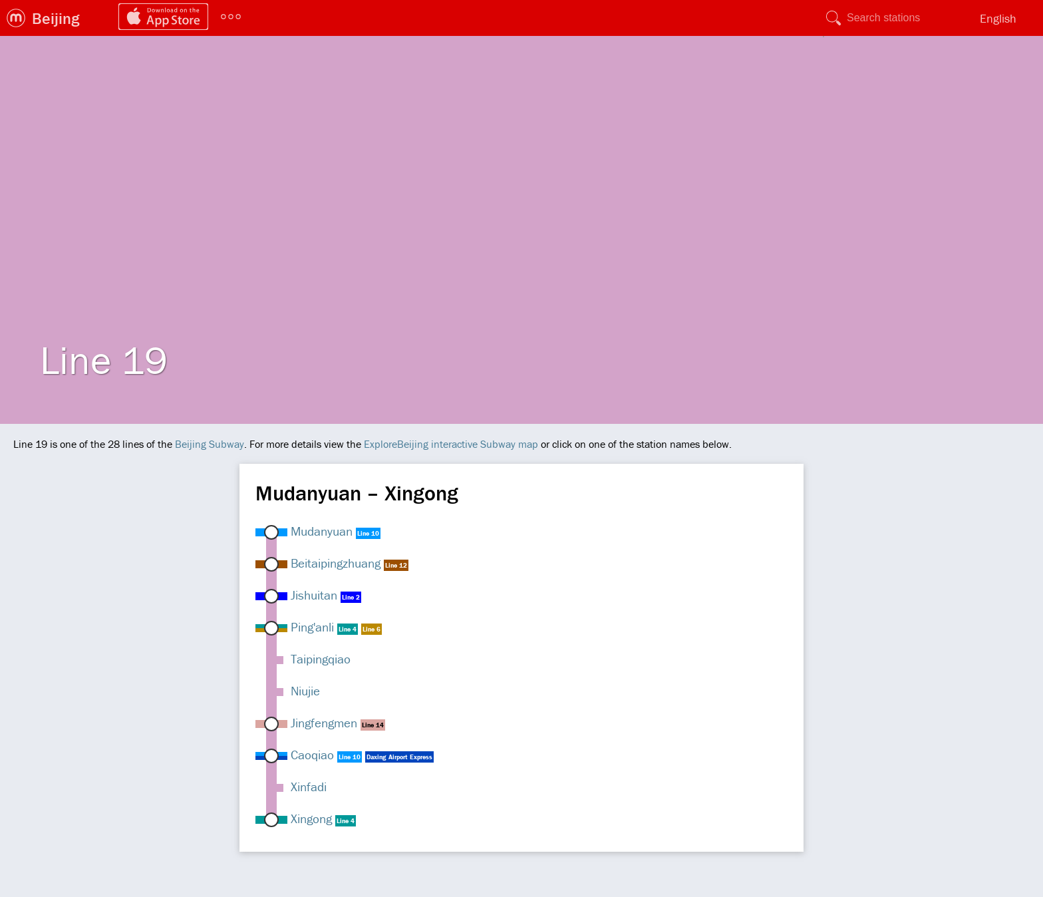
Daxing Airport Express (399, 757)
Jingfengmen (324, 723)
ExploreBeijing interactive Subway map (451, 443)
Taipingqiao (321, 659)
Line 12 (396, 565)
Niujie (305, 691)
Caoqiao (312, 755)
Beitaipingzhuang (335, 563)
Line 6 (371, 629)
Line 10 (368, 533)
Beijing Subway (209, 443)
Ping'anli (312, 627)
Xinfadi (309, 787)
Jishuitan (314, 595)
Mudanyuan (322, 531)
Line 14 (373, 725)
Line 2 (351, 597)
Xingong (311, 818)
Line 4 (348, 629)
